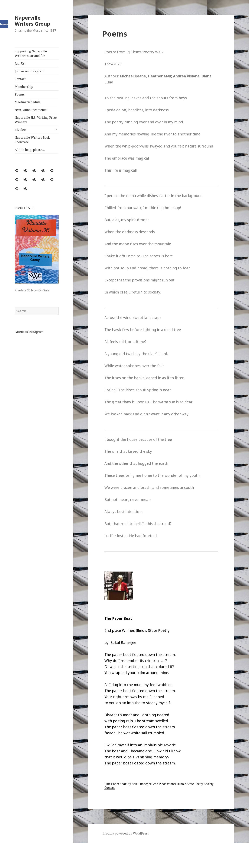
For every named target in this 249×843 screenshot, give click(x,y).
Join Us (20, 63)
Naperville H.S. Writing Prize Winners (36, 119)
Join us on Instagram (29, 71)
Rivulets (20, 130)
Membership (24, 87)
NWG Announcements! (31, 110)
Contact (20, 79)
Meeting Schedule (28, 102)
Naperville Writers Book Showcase (32, 139)
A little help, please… (30, 150)
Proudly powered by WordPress (126, 833)
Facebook (21, 332)
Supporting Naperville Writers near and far (31, 53)
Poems (20, 94)
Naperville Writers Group (32, 20)
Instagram (36, 332)
